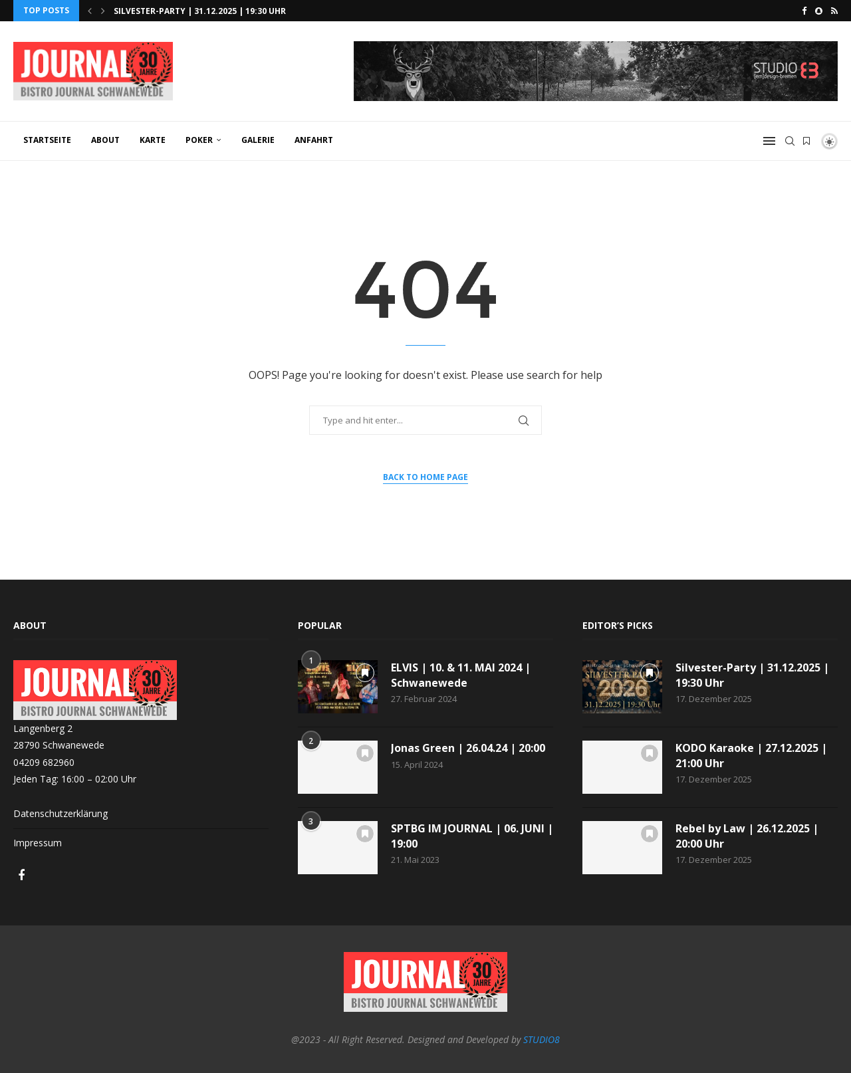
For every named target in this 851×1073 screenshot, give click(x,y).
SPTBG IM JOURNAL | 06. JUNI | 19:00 (472, 835)
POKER (199, 140)
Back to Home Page (425, 477)
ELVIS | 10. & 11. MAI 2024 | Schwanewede (461, 674)
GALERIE (258, 140)
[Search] (789, 141)
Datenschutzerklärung (60, 813)
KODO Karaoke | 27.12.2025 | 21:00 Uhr (751, 755)
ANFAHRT (314, 140)
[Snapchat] (818, 10)
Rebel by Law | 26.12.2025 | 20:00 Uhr (746, 835)
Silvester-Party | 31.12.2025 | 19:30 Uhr (200, 11)
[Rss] (834, 10)
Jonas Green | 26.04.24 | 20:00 (468, 748)
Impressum (37, 842)
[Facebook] (804, 10)
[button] (89, 10)
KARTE (153, 140)
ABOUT (105, 140)
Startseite (47, 140)
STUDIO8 (541, 1039)
